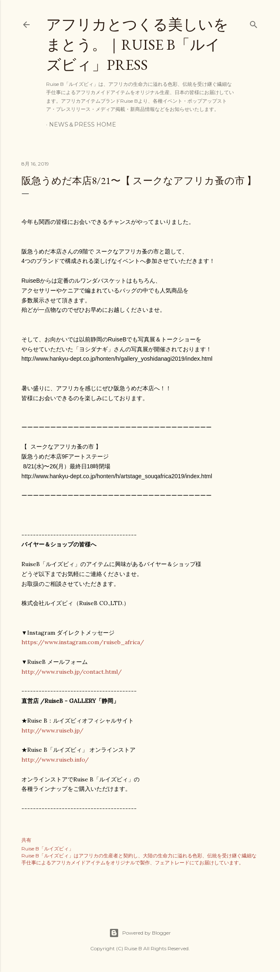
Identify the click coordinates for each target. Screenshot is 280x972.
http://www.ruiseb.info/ (55, 759)
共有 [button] (26, 840)
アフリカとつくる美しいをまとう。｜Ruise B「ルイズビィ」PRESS (137, 44)
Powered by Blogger (140, 933)
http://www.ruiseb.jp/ (52, 730)
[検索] (254, 23)
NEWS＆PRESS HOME (82, 124)
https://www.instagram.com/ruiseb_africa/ (82, 642)
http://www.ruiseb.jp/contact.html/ (71, 671)
